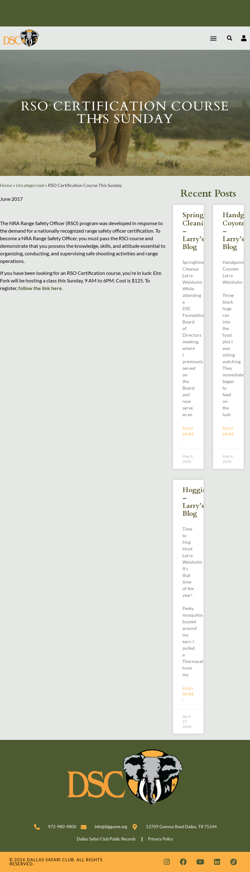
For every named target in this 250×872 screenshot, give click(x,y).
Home (6, 185)
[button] (213, 38)
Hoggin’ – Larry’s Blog (195, 502)
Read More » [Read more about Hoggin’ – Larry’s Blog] (188, 694)
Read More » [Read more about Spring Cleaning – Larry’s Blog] (188, 434)
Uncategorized (30, 185)
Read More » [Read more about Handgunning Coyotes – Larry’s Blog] (228, 434)
